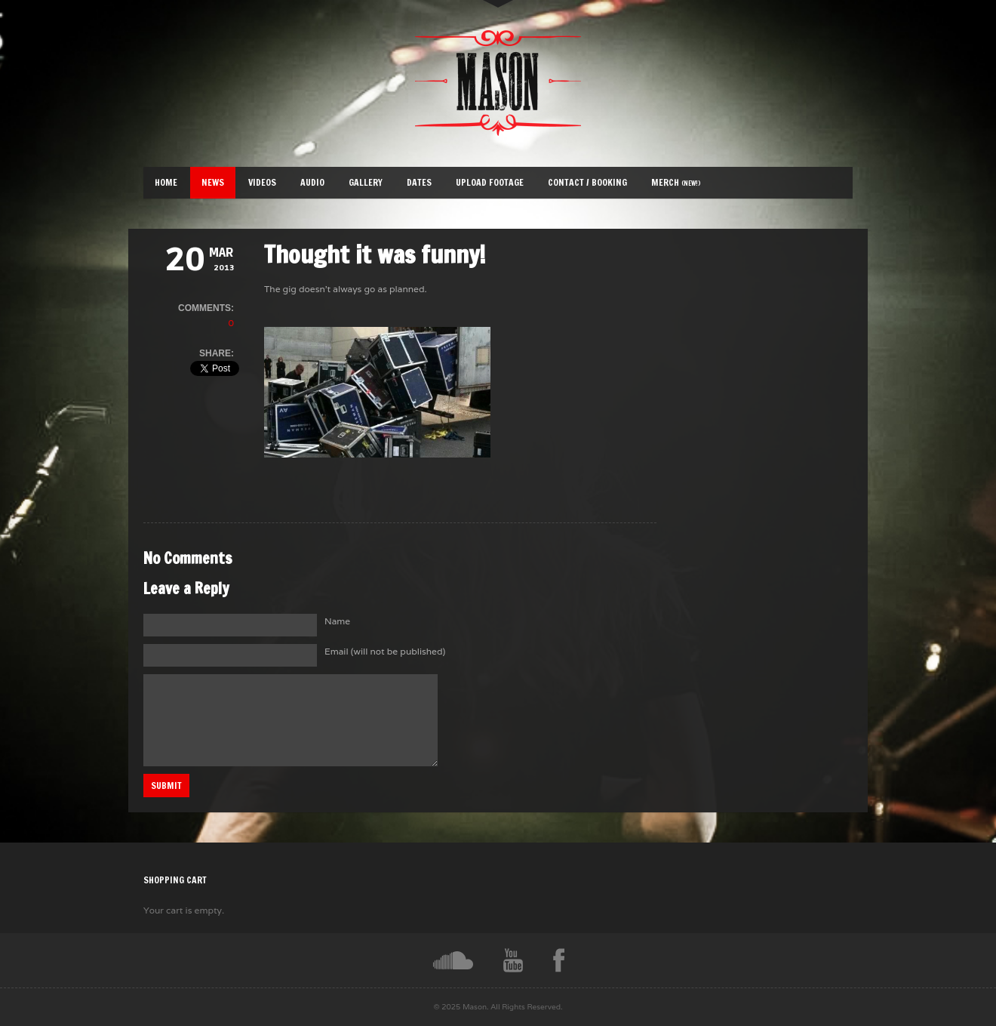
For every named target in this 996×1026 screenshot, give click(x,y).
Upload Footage (490, 182)
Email (384, 651)
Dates (419, 182)
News (212, 182)
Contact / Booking (587, 182)
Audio (312, 182)
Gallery (366, 182)
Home (166, 182)
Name (337, 621)
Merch (676, 182)
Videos (262, 182)
